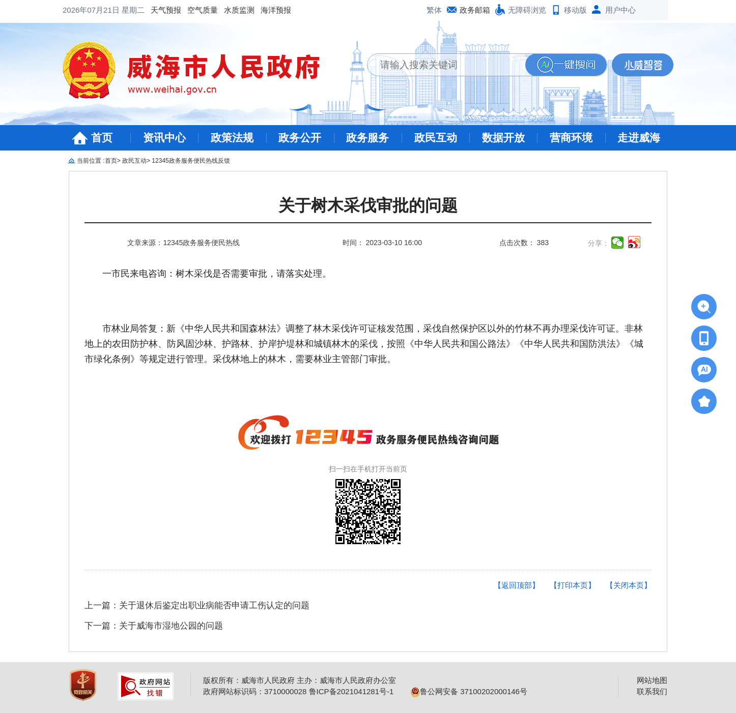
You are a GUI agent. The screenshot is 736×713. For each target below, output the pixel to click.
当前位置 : (91, 160)
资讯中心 (164, 137)
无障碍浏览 (527, 10)
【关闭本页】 (629, 585)
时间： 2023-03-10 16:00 (382, 243)
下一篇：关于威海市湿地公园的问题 (153, 626)
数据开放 (503, 137)
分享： (598, 243)
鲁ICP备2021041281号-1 (351, 691)
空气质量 (120, 10)
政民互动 (435, 137)
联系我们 (652, 691)
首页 (101, 137)
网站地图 (652, 680)
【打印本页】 (573, 585)
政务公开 (299, 137)
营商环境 (571, 137)
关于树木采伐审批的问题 (368, 206)
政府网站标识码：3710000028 (254, 691)
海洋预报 (194, 10)
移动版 (575, 10)
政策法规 (232, 137)
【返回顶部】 (517, 585)
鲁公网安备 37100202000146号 (469, 691)
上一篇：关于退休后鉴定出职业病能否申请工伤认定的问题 (196, 605)
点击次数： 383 (524, 243)
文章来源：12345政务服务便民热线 (183, 243)
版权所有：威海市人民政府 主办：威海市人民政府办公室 (299, 680)
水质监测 (157, 10)
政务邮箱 (475, 10)
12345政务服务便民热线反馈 (191, 160)
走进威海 (638, 137)
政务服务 (367, 137)
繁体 (434, 10)
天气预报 (84, 10)
